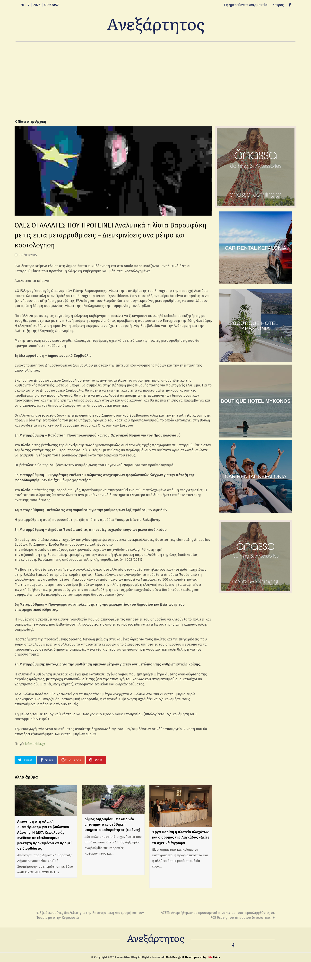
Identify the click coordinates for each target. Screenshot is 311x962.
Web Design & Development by (193, 957)
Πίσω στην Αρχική (30, 122)
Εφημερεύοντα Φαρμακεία (246, 5)
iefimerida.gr (35, 744)
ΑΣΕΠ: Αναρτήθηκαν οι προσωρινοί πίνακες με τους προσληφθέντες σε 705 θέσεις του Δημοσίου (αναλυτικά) (218, 915)
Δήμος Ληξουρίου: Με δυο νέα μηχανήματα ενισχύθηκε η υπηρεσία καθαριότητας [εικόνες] (112, 824)
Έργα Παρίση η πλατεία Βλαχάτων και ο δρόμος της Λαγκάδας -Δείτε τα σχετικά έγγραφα (180, 837)
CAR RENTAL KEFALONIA (255, 248)
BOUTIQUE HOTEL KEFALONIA (255, 325)
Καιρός (278, 5)
